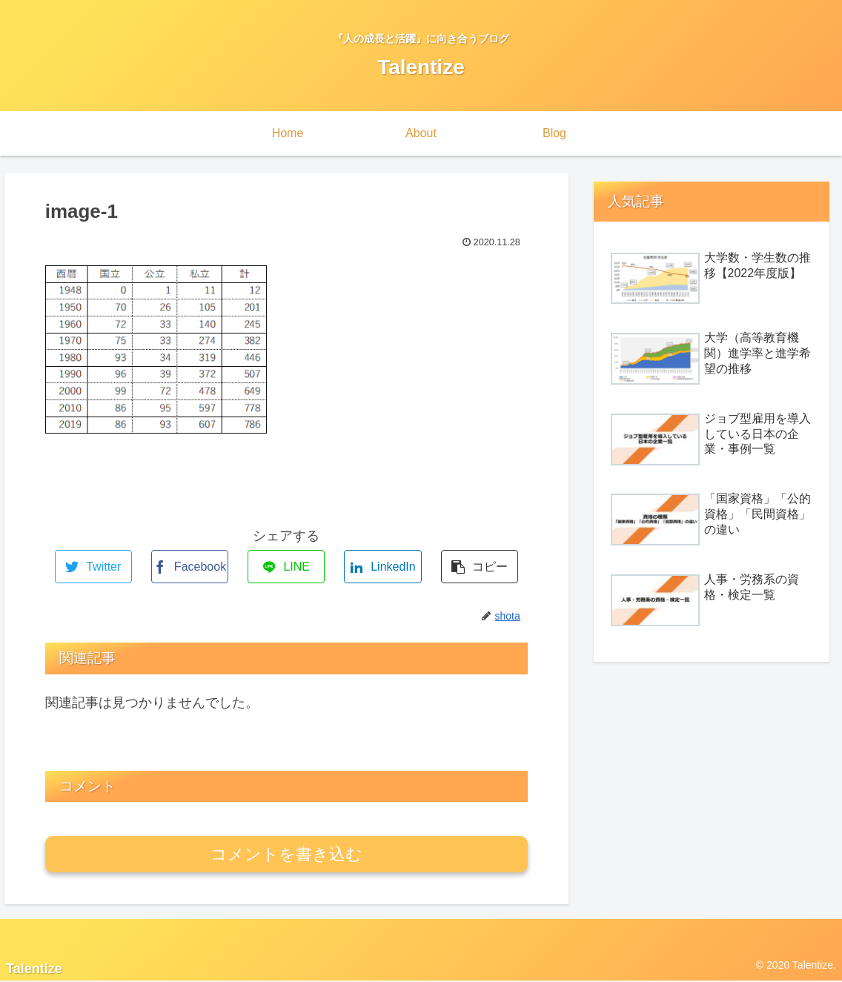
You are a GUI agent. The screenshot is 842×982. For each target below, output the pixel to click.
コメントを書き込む (286, 854)
